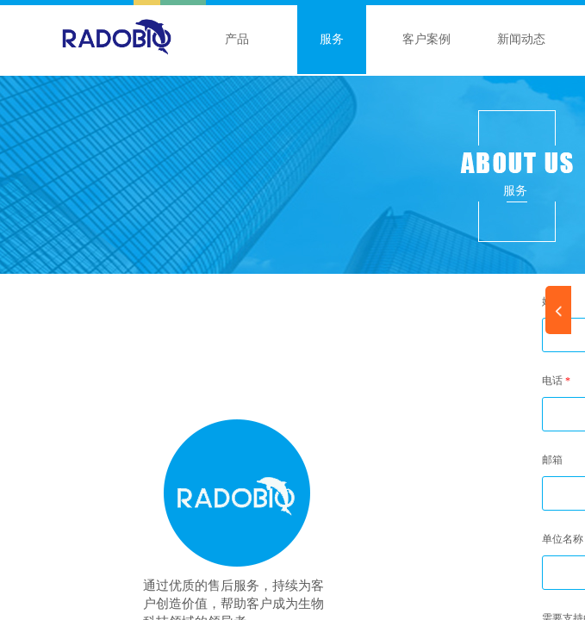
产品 (237, 39)
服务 (332, 39)
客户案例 (426, 39)
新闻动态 (521, 39)
